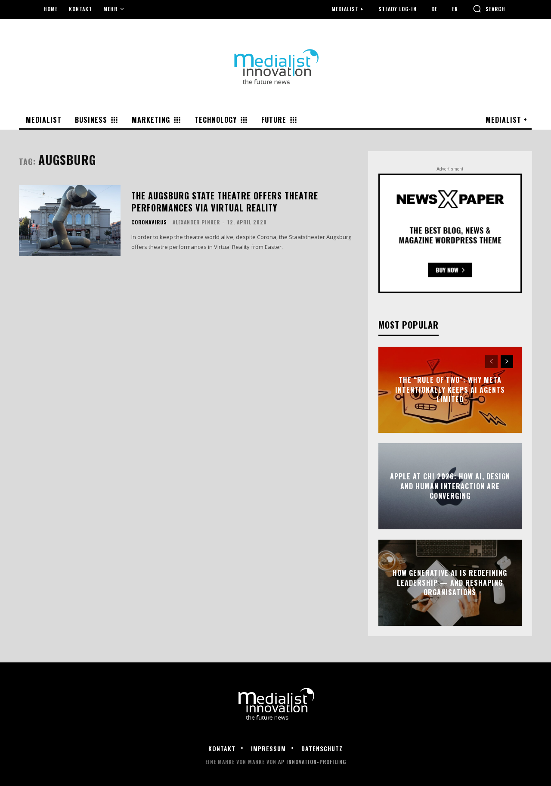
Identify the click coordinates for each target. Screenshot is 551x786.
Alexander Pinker (196, 222)
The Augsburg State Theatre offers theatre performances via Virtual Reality (224, 201)
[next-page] (507, 361)
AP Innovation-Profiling (312, 761)
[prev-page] (491, 361)
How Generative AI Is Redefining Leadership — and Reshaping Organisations (450, 583)
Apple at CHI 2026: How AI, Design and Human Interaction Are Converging (450, 486)
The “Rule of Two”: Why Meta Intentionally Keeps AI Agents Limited (450, 390)
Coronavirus (149, 222)
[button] (489, 8)
